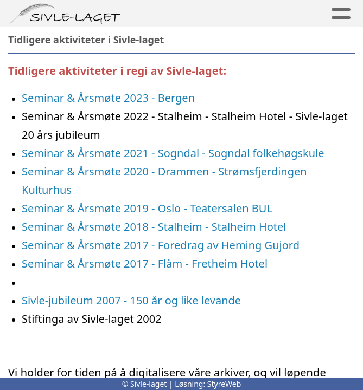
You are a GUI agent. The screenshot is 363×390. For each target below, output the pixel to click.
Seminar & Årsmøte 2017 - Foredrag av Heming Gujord (161, 245)
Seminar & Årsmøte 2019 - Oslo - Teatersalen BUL (148, 208)
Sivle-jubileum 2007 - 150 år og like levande (131, 300)
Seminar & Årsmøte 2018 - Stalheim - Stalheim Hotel (154, 226)
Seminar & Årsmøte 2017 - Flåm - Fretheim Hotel (145, 263)
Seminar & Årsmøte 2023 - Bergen (108, 97)
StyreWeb (224, 384)
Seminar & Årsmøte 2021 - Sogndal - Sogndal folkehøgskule (173, 153)
